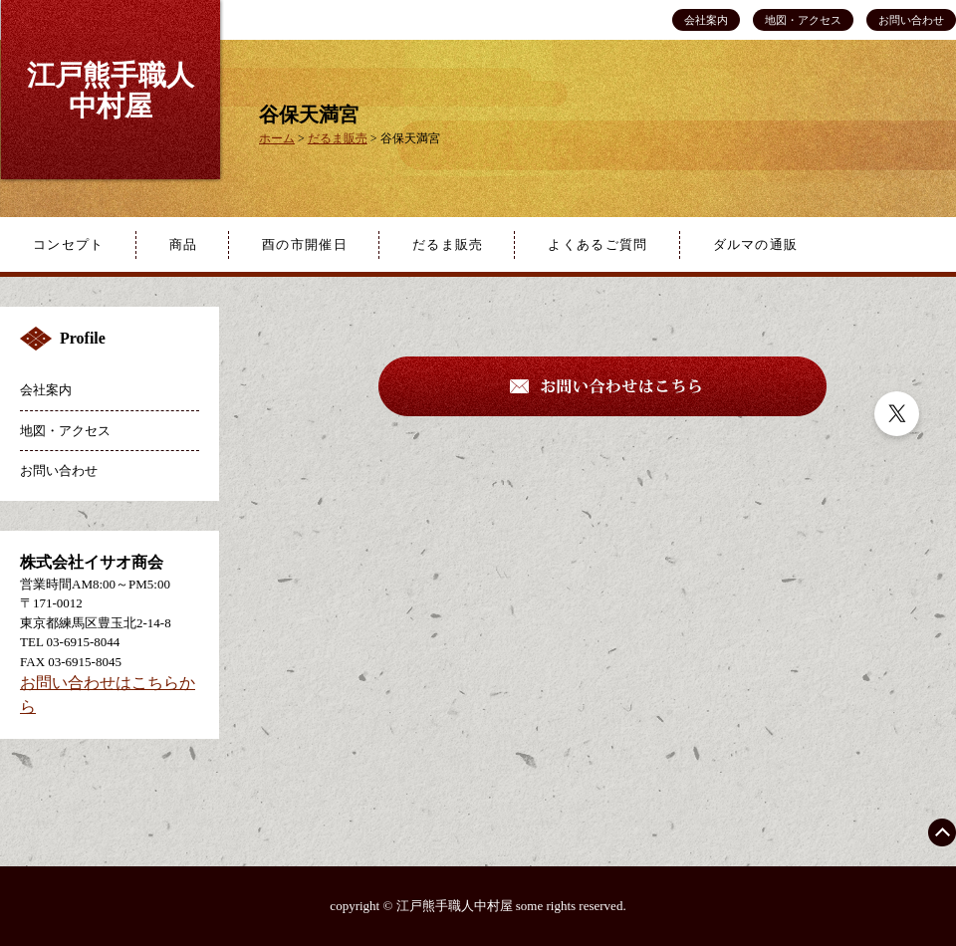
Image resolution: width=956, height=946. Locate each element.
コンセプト (69, 244)
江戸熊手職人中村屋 (110, 90)
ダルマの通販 (756, 244)
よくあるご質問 (597, 244)
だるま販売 (448, 244)
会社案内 (706, 20)
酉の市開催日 (305, 244)
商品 (183, 244)
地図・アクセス (803, 20)
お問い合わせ (911, 20)
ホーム (277, 138)
